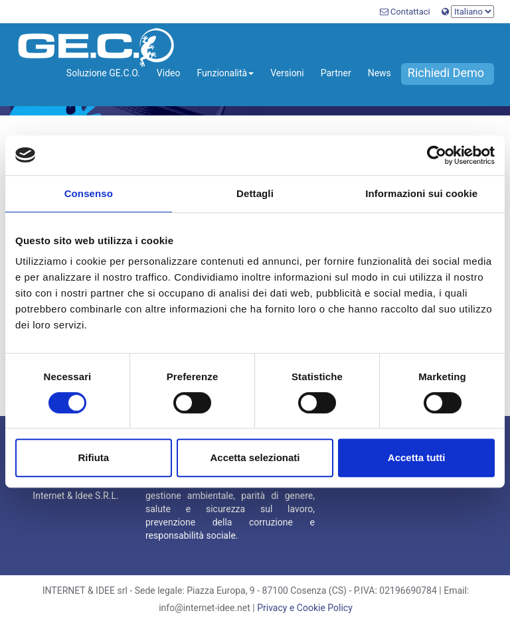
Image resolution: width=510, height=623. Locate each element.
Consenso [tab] (88, 193)
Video (169, 73)
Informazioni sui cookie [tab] (421, 193)
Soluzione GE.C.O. (103, 73)
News (379, 73)
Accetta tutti (417, 457)
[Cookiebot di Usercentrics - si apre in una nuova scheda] (437, 155)
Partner (336, 73)
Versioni (287, 73)
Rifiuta (93, 457)
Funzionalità (225, 73)
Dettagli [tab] (255, 193)
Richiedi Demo (446, 73)
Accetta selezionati (254, 457)
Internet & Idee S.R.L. (75, 495)
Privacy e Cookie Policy (305, 607)
